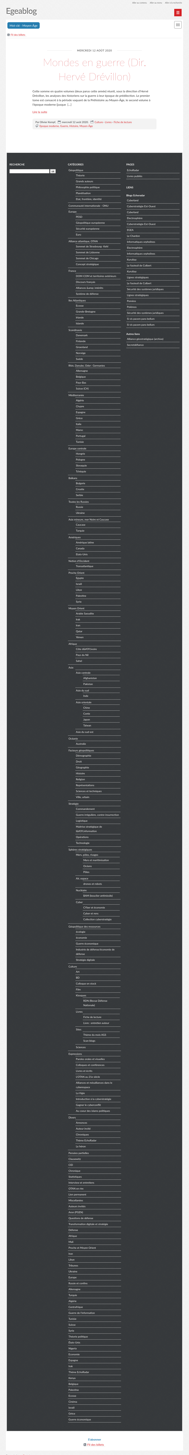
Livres (108, 122)
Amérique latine (84, 543)
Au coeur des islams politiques (92, 1106)
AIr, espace (81, 879)
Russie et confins (77, 1279)
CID (70, 1160)
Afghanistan (89, 678)
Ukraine (79, 513)
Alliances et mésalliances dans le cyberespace (93, 1081)
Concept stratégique (86, 264)
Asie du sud (82, 691)
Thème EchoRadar (85, 1136)
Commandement (84, 809)
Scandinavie (75, 330)
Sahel (78, 661)
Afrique (72, 644)
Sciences (80, 1043)
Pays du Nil (81, 655)
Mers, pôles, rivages (86, 855)
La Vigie (79, 1089)
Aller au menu (154, 2)
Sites (78, 1025)
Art (77, 972)
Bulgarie (80, 483)
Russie (79, 507)
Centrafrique (75, 1302)
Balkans (72, 478)
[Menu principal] (178, 12)
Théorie (79, 175)
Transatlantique (84, 566)
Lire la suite (39, 112)
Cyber (78, 902)
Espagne (80, 412)
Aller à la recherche (173, 2)
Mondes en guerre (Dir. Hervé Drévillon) (94, 69)
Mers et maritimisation (96, 860)
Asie (70, 667)
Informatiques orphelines (141, 242)
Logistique (81, 821)
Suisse (71, 1320)
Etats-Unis (81, 554)
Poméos (131, 301)
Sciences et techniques (88, 791)
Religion (80, 779)
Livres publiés (134, 176)
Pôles (86, 872)
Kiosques (80, 995)
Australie (80, 744)
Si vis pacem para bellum (141, 319)
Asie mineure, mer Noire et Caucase (88, 519)
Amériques (74, 537)
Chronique (74, 1166)
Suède (79, 359)
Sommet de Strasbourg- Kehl (91, 246)
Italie (78, 424)
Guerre (64, 126)
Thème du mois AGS (94, 1030)
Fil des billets (18, 35)
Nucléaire (80, 890)
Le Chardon (133, 236)
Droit (78, 762)
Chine (86, 708)
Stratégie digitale (84, 960)
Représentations (84, 785)
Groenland (81, 347)
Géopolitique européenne (89, 223)
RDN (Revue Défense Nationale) (101, 1001)
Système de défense (86, 294)
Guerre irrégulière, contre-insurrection (96, 815)
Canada (79, 548)
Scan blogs (89, 1036)
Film (77, 990)
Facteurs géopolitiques (81, 750)
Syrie (78, 602)
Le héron (80, 1142)
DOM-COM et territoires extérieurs (95, 276)
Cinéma (72, 1397)
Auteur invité (82, 1124)
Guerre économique (86, 944)
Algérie (79, 400)
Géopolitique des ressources (84, 926)
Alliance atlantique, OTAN (82, 241)
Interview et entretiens (81, 1178)
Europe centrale (77, 448)
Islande (79, 323)
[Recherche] (28, 172)
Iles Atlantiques (76, 300)
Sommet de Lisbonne (87, 252)
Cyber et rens (90, 913)
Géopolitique (75, 170)
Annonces (81, 1118)
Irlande (79, 318)
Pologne (80, 460)
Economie (73, 1350)
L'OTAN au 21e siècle (87, 1072)
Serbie (79, 495)
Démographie (83, 756)
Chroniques (81, 1130)
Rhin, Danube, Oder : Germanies (86, 365)
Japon (86, 719)
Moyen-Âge (86, 126)
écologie (80, 932)
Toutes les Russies (78, 502)
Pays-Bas (80, 383)
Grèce (78, 418)
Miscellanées (75, 1196)
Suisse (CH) (81, 389)
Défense (73, 1225)
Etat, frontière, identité (88, 199)
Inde (85, 696)
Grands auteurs (84, 181)
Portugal (80, 436)
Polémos (132, 307)
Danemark (81, 335)
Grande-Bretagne (85, 312)
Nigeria (72, 1344)
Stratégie (73, 804)
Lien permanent (77, 1190)
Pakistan (87, 684)
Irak (77, 619)
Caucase (80, 525)
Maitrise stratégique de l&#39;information (88, 829)
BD (77, 978)
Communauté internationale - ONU (88, 206)
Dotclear (28, 1451)
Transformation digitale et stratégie (88, 1220)
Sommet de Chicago (86, 258)
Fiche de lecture (123, 122)
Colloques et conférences (89, 1061)
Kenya (71, 1373)
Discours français (85, 282)
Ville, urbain (82, 797)
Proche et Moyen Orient (81, 1243)
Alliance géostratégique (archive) (145, 339)
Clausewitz (74, 1154)
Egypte (79, 578)
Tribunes (73, 1261)
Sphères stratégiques (80, 849)
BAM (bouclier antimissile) (97, 896)
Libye (78, 590)
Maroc (79, 430)
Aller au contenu (136, 2)
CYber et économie (94, 907)
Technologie (82, 843)
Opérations (81, 837)
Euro (78, 235)
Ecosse (79, 306)
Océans (87, 866)
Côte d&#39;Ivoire (85, 649)
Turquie (79, 531)
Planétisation (82, 193)
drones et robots (92, 884)
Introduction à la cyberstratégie (93, 1095)
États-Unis (74, 1338)
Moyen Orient (76, 608)
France (72, 271)
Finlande (80, 341)
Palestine (80, 596)
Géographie (82, 767)
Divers (71, 1113)
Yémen (79, 637)
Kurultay (132, 260)
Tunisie (79, 442)
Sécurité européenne (87, 229)
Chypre (79, 406)
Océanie (73, 738)
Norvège (80, 353)
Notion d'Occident (78, 561)
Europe (72, 212)
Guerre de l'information (81, 1308)
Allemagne (81, 371)
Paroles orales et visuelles (89, 1055)
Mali (70, 1237)
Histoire (73, 126)
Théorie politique (77, 1332)
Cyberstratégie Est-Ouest (141, 206)
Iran (77, 625)
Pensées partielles (78, 1148)
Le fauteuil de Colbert (139, 266)
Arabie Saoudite (84, 614)
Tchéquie (80, 471)
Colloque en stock (85, 984)
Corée (86, 713)
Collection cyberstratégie (97, 919)
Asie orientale (83, 702)
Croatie (79, 489)
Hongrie (80, 454)
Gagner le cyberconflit (87, 1101)
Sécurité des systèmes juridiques (145, 289)
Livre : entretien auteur (96, 1018)
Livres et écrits (83, 1066)
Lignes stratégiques (138, 277)
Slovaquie (80, 466)
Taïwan (87, 725)
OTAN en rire (75, 1184)
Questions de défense (80, 1214)
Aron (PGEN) (75, 1208)
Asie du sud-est (84, 732)
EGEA (130, 230)
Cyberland (133, 200)
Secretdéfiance (135, 345)
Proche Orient (76, 573)
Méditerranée (75, 395)
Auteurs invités (76, 1202)
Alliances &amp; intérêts (89, 288)
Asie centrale (82, 673)
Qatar (78, 631)
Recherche (16, 164)
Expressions (74, 1049)
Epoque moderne (49, 126)
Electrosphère (135, 218)
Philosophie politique (87, 187)
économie (81, 938)
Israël (78, 584)
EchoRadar (133, 170)
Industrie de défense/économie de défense (94, 952)
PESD (78, 217)
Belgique (80, 377)
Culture (98, 122)
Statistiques (74, 1172)
